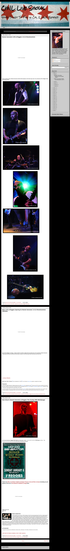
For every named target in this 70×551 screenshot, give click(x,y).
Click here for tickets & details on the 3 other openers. (14, 533)
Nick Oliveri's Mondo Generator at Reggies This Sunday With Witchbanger (23, 400)
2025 (54, 87)
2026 (54, 72)
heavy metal (30, 381)
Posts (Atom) (27, 544)
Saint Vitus (41, 386)
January (55, 86)
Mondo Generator (7, 303)
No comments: (18, 302)
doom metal (23, 385)
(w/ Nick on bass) (36, 481)
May (55, 74)
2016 (54, 101)
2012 (54, 107)
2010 (54, 110)
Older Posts (46, 540)
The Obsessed (35, 386)
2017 (54, 99)
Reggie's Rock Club (26, 303)
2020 (54, 95)
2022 (54, 92)
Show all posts (32, 31)
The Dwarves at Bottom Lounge (19, 483)
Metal (5, 537)
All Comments (55, 61)
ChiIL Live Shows (23, 8)
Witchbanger (26, 537)
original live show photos (19, 303)
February (55, 84)
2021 (54, 93)
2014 (54, 104)
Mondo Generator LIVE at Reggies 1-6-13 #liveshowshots (18, 37)
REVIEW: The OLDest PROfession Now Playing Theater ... (58, 76)
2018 (54, 98)
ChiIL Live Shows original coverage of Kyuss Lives (19, 481)
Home (4, 27)
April (55, 81)
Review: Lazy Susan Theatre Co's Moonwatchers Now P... (59, 79)
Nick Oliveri (12, 303)
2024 (54, 89)
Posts (54, 59)
